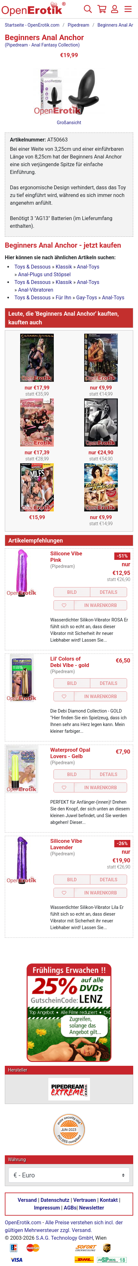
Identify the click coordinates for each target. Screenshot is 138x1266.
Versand (27, 1200)
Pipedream (78, 25)
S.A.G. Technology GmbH (64, 1238)
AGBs (70, 1208)
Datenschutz (55, 1200)
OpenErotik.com (23, 1222)
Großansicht (69, 122)
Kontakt (109, 1200)
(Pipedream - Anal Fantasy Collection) (42, 44)
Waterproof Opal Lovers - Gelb (70, 753)
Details (109, 592)
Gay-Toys (86, 298)
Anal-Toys (88, 267)
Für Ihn (63, 298)
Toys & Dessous (32, 267)
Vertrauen (84, 1200)
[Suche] (87, 11)
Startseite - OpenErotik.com (32, 25)
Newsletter (91, 1208)
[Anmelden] (114, 11)
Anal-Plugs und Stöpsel (44, 274)
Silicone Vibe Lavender (66, 844)
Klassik (64, 267)
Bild (72, 592)
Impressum (47, 1208)
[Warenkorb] (101, 11)
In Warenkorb (100, 605)
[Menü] (128, 11)
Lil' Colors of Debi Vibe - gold (69, 661)
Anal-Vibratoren (35, 290)
